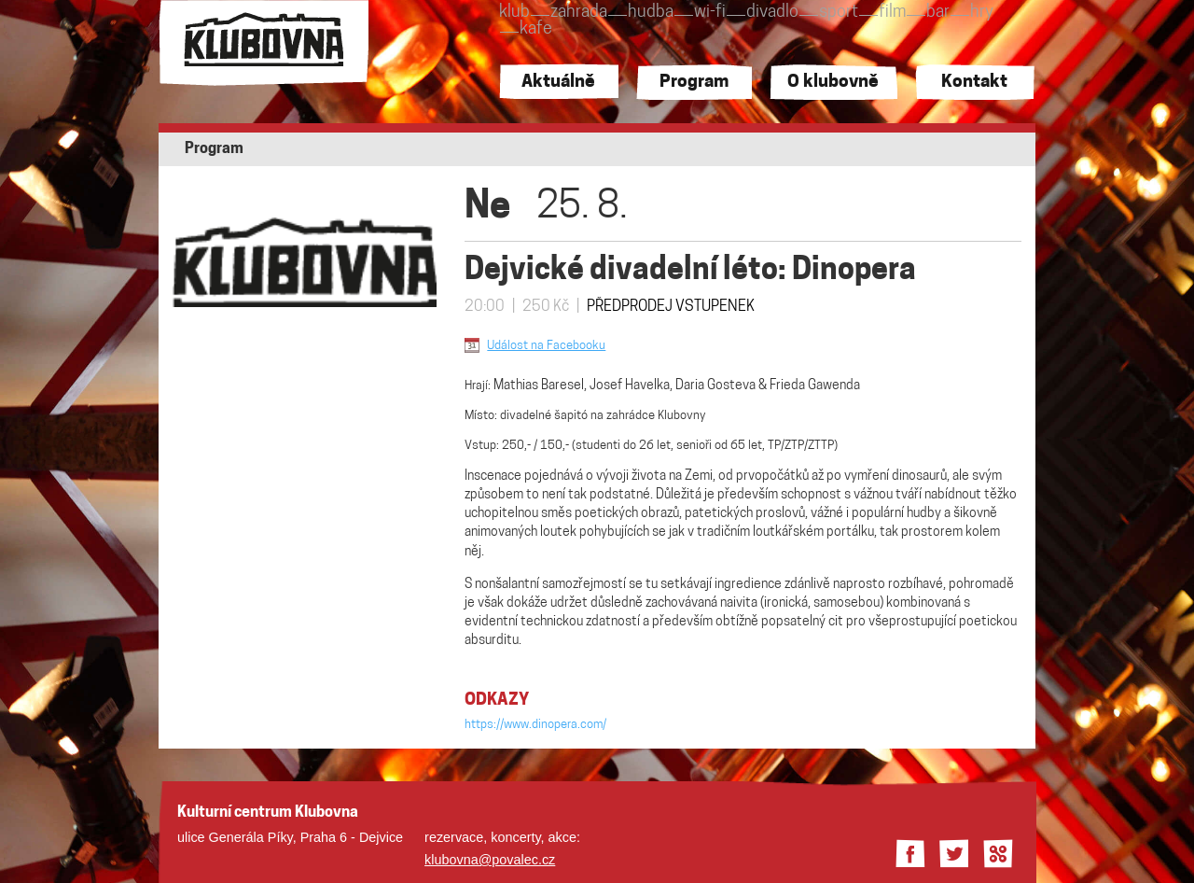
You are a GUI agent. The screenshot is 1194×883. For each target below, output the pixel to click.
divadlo (772, 13)
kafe (536, 29)
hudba (650, 13)
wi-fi (710, 13)
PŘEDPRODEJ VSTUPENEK (671, 307)
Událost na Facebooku (546, 346)
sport (838, 13)
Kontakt (974, 82)
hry (981, 13)
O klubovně (833, 82)
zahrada (578, 13)
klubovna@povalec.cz (489, 859)
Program (694, 82)
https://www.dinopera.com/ (535, 725)
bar (938, 13)
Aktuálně (558, 82)
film (892, 13)
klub (514, 13)
